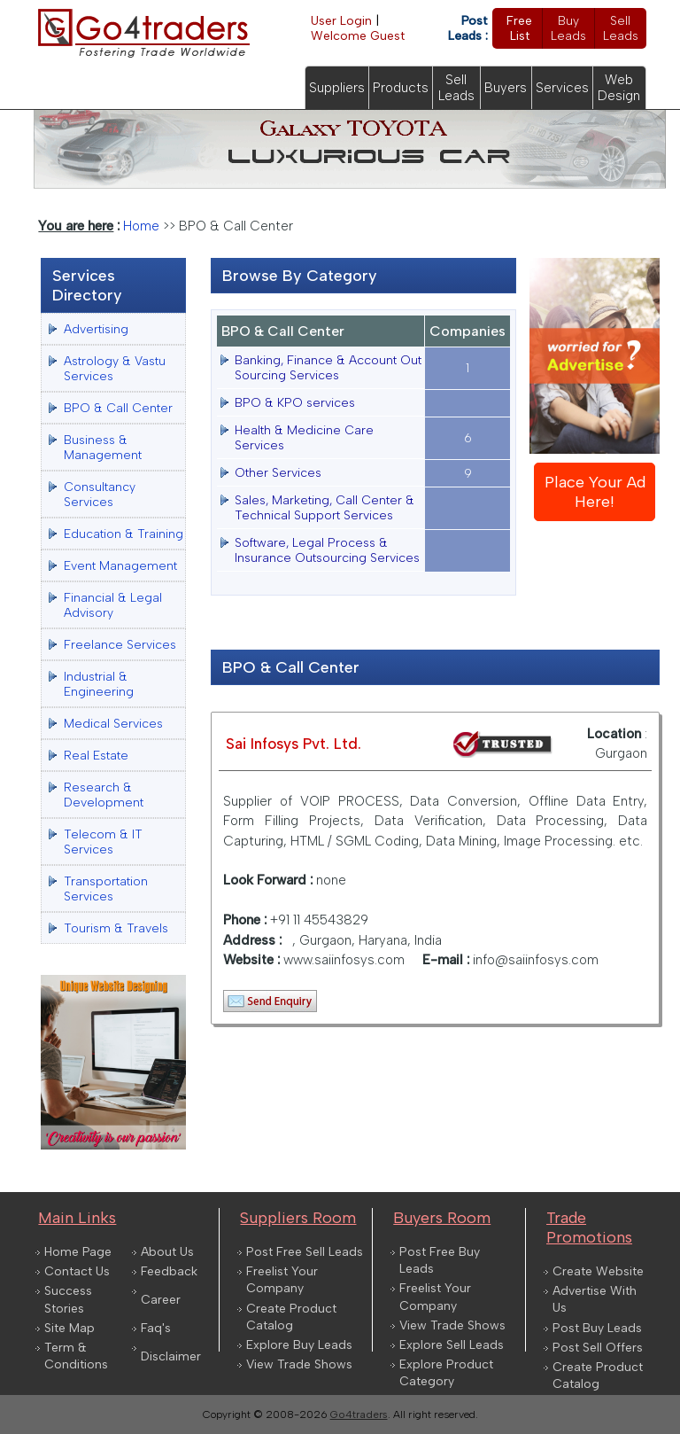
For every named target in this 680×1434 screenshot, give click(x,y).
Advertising (96, 329)
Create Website (598, 1271)
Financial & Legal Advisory (113, 605)
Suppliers (337, 88)
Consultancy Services (99, 494)
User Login (341, 20)
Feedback (169, 1271)
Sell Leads (620, 28)
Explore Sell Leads (451, 1344)
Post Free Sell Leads (304, 1251)
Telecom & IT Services (103, 842)
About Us (167, 1251)
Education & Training (123, 534)
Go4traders (359, 1414)
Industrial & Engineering (99, 684)
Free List (519, 28)
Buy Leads (568, 28)
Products (401, 88)
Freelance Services (120, 644)
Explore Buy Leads (299, 1344)
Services (562, 88)
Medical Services (113, 723)
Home (141, 226)
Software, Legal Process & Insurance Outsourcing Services (327, 550)
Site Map (69, 1328)
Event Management (120, 565)
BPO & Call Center (118, 408)
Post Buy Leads (597, 1328)
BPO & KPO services (295, 402)
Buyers (505, 88)
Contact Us (77, 1271)
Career (161, 1299)
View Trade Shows (299, 1364)
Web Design (619, 88)
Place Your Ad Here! (595, 491)
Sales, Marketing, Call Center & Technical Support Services (324, 508)
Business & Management (103, 448)
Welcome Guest (358, 35)
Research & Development (103, 795)
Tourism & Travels (116, 928)
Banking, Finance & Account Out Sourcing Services (328, 368)
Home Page (78, 1251)
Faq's (156, 1328)
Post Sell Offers (597, 1347)
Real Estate (96, 755)
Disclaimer (171, 1356)
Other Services (278, 472)
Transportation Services (106, 889)
